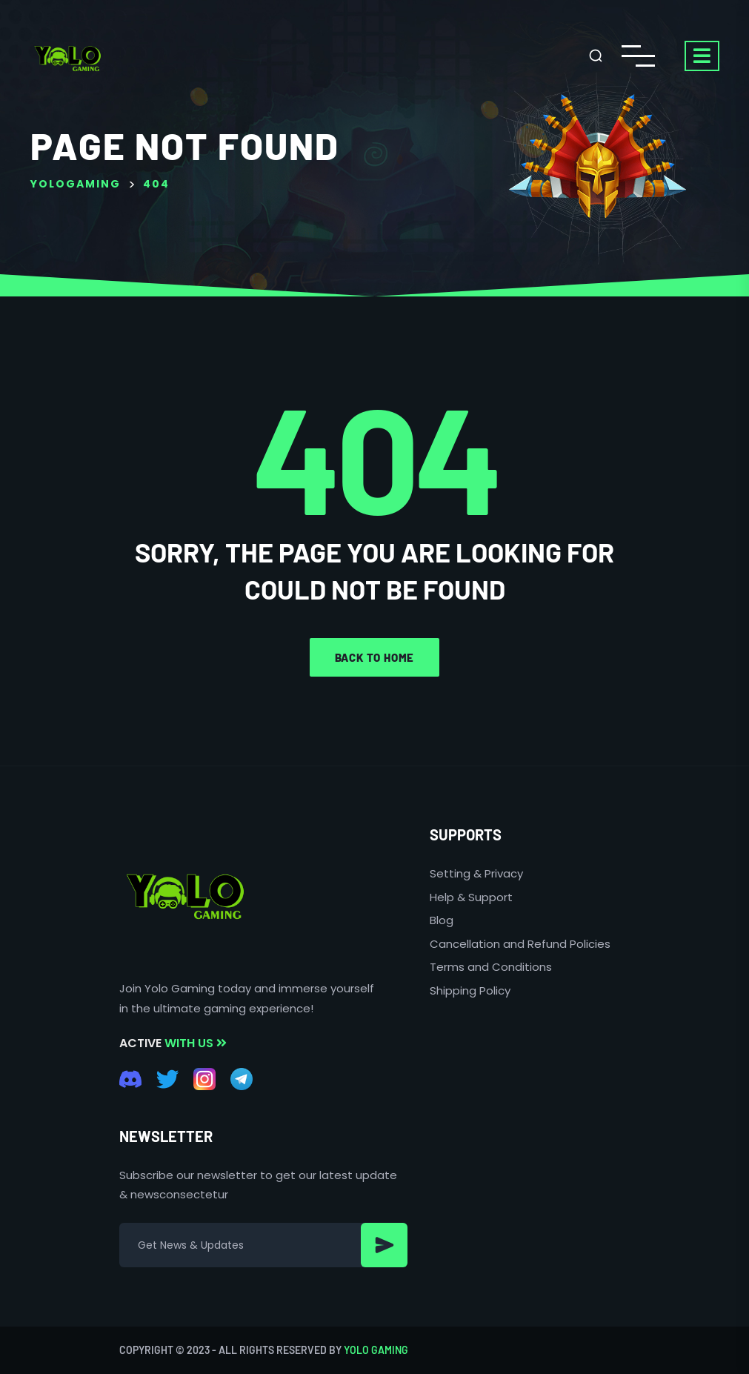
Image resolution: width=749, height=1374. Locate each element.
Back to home (375, 657)
